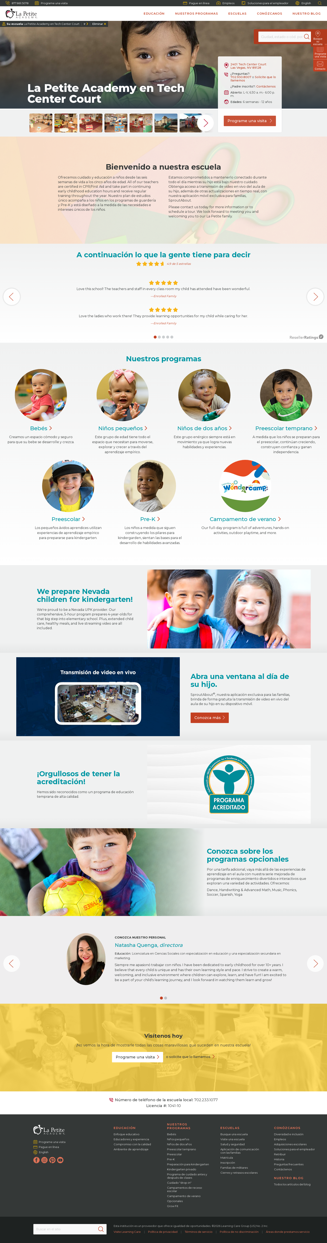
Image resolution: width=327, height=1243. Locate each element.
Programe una (137, 1057)
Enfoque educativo (127, 1134)
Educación (154, 13)
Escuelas (237, 13)
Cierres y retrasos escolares (239, 1172)
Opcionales (175, 1201)
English (303, 3)
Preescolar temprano (181, 1149)
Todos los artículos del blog (292, 1184)
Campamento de (245, 519)
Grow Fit (172, 1206)
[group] (40, 123)
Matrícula (226, 1157)
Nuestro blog (307, 13)
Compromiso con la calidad (132, 1144)
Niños (122, 428)
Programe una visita (51, 3)
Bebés (171, 1134)
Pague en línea (196, 3)
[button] (155, 337)
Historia (279, 1159)
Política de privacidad (162, 1231)
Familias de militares (234, 1167)
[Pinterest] (52, 1160)
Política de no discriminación (239, 1231)
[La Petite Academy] (19, 13)
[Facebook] (36, 1160)
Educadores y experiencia (131, 1139)
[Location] (284, 37)
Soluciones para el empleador (264, 3)
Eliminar (97, 23)
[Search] (309, 36)
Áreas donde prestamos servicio (288, 1231)
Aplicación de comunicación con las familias (239, 1151)
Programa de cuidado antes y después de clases (187, 1176)
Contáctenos (266, 86)
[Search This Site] (69, 1229)
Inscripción (227, 1162)
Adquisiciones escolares (290, 1144)
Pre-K (171, 1159)
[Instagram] (44, 1160)
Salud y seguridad (232, 1144)
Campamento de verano (184, 1196)
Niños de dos (204, 428)
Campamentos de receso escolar (184, 1189)
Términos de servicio (199, 1231)
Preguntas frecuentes (288, 1164)
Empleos (225, 3)
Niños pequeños (178, 1139)
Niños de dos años (179, 1144)
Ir (85, 23)
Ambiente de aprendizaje (131, 1149)
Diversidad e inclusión (288, 1134)
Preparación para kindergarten (188, 1164)
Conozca (209, 717)
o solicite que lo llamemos (188, 1057)
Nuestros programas (196, 13)
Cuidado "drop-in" (179, 1182)
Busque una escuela (234, 1134)
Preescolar (286, 428)
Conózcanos (269, 13)
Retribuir (280, 1154)
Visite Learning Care (127, 1231)
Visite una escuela (232, 1139)
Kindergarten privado (181, 1169)
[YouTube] (60, 1160)
